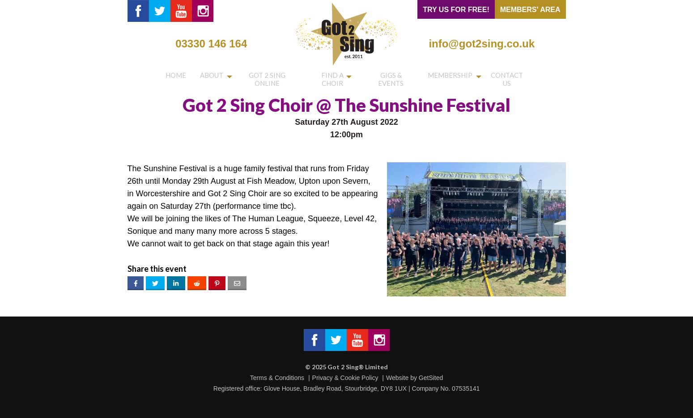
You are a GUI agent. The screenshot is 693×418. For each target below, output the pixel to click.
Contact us (508, 77)
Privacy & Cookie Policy (345, 377)
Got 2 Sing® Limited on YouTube (181, 11)
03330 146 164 (211, 44)
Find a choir (329, 77)
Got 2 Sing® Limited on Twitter (159, 11)
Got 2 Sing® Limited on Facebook (138, 11)
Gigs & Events (391, 77)
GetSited (431, 377)
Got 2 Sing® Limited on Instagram (202, 11)
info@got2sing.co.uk (482, 44)
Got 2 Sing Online (262, 77)
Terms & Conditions (277, 377)
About (205, 77)
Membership (450, 77)
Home (173, 77)
